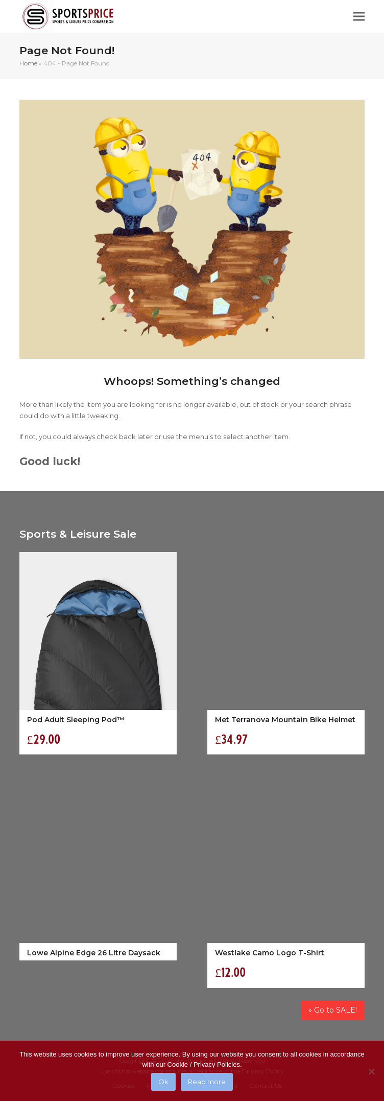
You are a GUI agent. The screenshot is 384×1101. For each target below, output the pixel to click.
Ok (163, 1081)
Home (28, 63)
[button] (359, 16)
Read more (207, 1081)
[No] (371, 1071)
